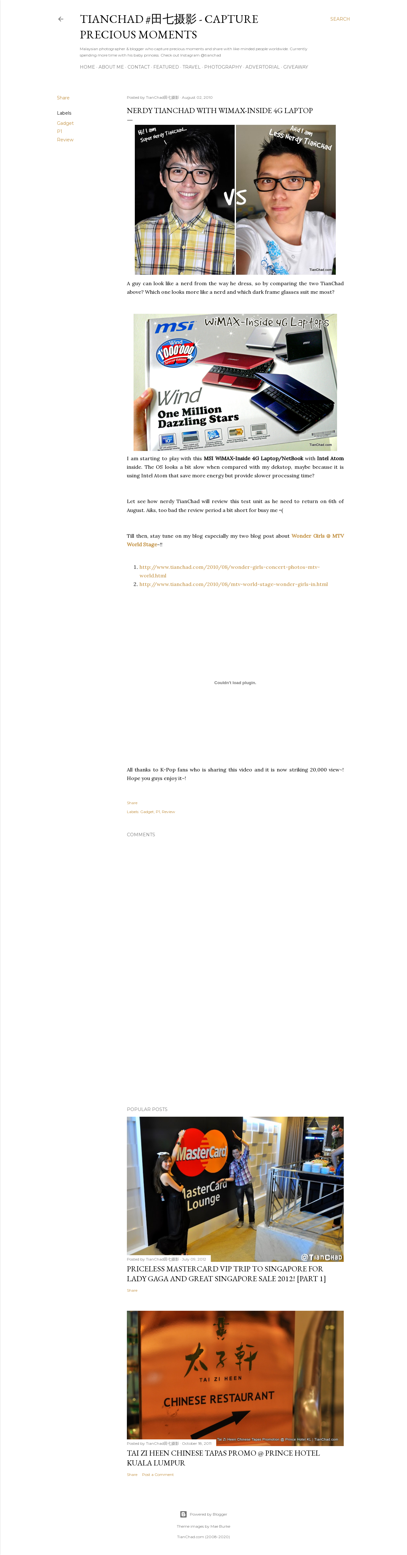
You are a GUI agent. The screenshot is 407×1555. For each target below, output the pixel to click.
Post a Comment (158, 1474)
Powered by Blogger (203, 1514)
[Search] (340, 19)
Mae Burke (220, 1526)
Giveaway (295, 67)
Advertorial (262, 67)
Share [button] (63, 98)
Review (65, 140)
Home (87, 67)
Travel (192, 67)
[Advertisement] (235, 1046)
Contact (139, 67)
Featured (166, 67)
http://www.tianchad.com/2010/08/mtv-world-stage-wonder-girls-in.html (234, 584)
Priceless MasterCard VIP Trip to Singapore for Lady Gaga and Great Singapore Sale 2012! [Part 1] (226, 1273)
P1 (59, 131)
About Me (111, 67)
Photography (223, 67)
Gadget (65, 123)
